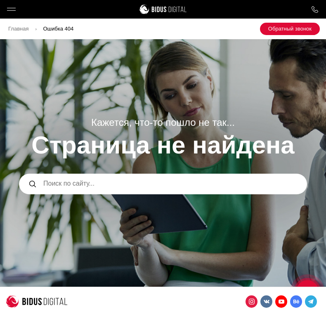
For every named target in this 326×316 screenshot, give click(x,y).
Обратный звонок (290, 29)
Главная (18, 29)
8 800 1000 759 (314, 9)
